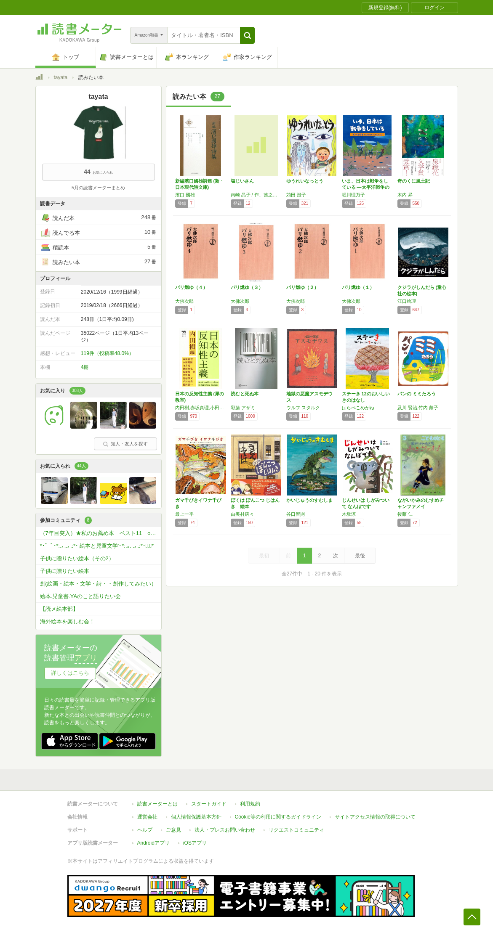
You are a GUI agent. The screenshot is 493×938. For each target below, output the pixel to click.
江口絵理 (406, 301)
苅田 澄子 (296, 194)
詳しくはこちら (70, 673)
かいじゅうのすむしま (309, 500)
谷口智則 (295, 514)
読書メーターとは (157, 803)
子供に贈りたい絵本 (64, 571)
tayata (61, 77)
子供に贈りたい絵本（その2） (77, 558)
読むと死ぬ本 (244, 393)
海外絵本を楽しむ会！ (67, 621)
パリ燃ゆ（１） (358, 287)
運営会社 (147, 816)
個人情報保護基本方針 (196, 816)
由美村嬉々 (242, 514)
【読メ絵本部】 (59, 609)
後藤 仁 (405, 514)
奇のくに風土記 (413, 180)
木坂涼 (349, 514)
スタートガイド (209, 803)
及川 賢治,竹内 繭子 (417, 407)
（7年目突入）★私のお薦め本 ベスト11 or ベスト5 (100, 533)
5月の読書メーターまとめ (98, 187)
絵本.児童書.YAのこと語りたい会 (80, 596)
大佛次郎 (184, 301)
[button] (247, 35)
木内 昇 (405, 194)
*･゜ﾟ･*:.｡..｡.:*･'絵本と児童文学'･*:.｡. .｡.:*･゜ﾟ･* (97, 546)
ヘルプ (144, 829)
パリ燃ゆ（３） (247, 287)
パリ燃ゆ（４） (191, 287)
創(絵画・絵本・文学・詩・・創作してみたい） (98, 583)
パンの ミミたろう (416, 393)
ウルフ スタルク (303, 407)
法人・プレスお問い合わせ (225, 829)
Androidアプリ (153, 842)
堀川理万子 (353, 194)
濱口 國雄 (185, 194)
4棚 (85, 367)
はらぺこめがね (358, 407)
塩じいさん (242, 180)
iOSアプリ (195, 842)
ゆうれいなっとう (304, 180)
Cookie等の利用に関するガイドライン (278, 816)
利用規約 (250, 803)
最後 (360, 556)
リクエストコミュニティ (296, 829)
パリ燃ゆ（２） (302, 287)
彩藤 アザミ (243, 407)
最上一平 (184, 514)
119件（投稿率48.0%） (107, 353)
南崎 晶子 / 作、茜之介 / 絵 (256, 194)
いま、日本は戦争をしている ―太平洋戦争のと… (365, 187)
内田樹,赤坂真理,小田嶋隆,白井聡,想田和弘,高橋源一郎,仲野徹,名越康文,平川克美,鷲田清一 (201, 407)
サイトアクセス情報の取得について (375, 816)
